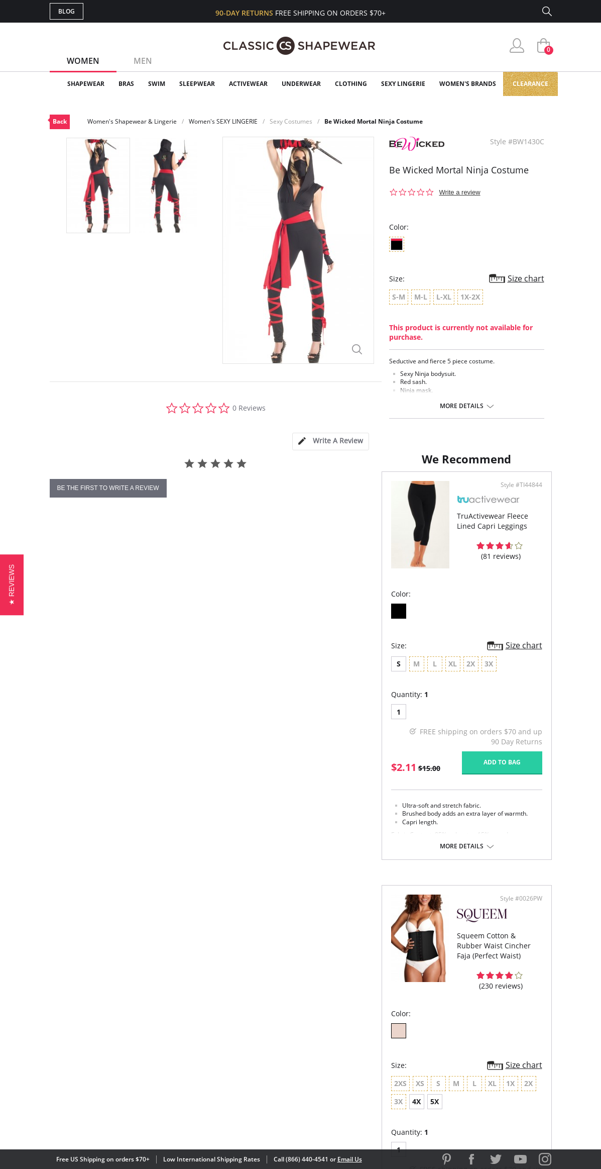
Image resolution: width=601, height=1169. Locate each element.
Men (143, 60)
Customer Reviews (385, 1003)
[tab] (330, 441)
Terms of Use (128, 1123)
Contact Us (241, 1069)
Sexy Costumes (291, 121)
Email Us (349, 1159)
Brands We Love (381, 1020)
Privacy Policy (377, 1052)
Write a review (459, 192)
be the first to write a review (108, 488)
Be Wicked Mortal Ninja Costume (373, 121)
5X (503, 722)
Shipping (235, 1036)
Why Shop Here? (380, 987)
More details (462, 406)
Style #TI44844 (265, 544)
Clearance (530, 83)
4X (485, 722)
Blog (66, 11)
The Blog (368, 1036)
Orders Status (247, 1020)
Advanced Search (252, 987)
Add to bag (246, 821)
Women (83, 60)
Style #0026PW (518, 544)
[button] (12, 584)
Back (60, 121)
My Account (242, 1003)
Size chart (526, 278)
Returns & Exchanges (260, 1052)
